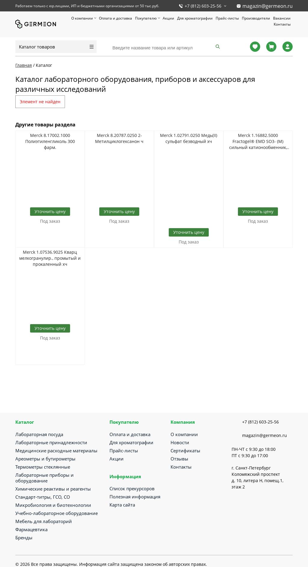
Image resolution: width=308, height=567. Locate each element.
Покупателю (146, 18)
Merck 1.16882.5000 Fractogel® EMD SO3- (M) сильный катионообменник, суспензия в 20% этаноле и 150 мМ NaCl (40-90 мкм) (258, 141)
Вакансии (282, 18)
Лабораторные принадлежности (51, 442)
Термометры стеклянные (42, 467)
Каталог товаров (37, 47)
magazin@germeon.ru (267, 6)
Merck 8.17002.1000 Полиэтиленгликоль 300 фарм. (50, 141)
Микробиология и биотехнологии (53, 505)
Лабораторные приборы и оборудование (44, 478)
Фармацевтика (31, 529)
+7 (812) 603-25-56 (203, 6)
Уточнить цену (50, 211)
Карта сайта (122, 505)
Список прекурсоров (132, 488)
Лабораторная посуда (39, 434)
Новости (180, 442)
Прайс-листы (227, 18)
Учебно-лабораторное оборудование (56, 513)
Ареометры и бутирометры (45, 459)
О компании (82, 18)
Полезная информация (134, 497)
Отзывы (179, 459)
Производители (256, 18)
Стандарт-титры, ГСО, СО (42, 497)
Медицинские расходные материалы (56, 451)
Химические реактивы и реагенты (53, 489)
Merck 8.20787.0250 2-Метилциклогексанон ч (119, 138)
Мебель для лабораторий (43, 521)
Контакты (282, 24)
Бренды (23, 537)
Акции (168, 18)
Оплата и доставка (115, 18)
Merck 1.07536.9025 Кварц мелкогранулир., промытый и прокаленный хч (50, 258)
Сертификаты (185, 451)
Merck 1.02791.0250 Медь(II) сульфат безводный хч (188, 138)
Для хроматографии (195, 18)
